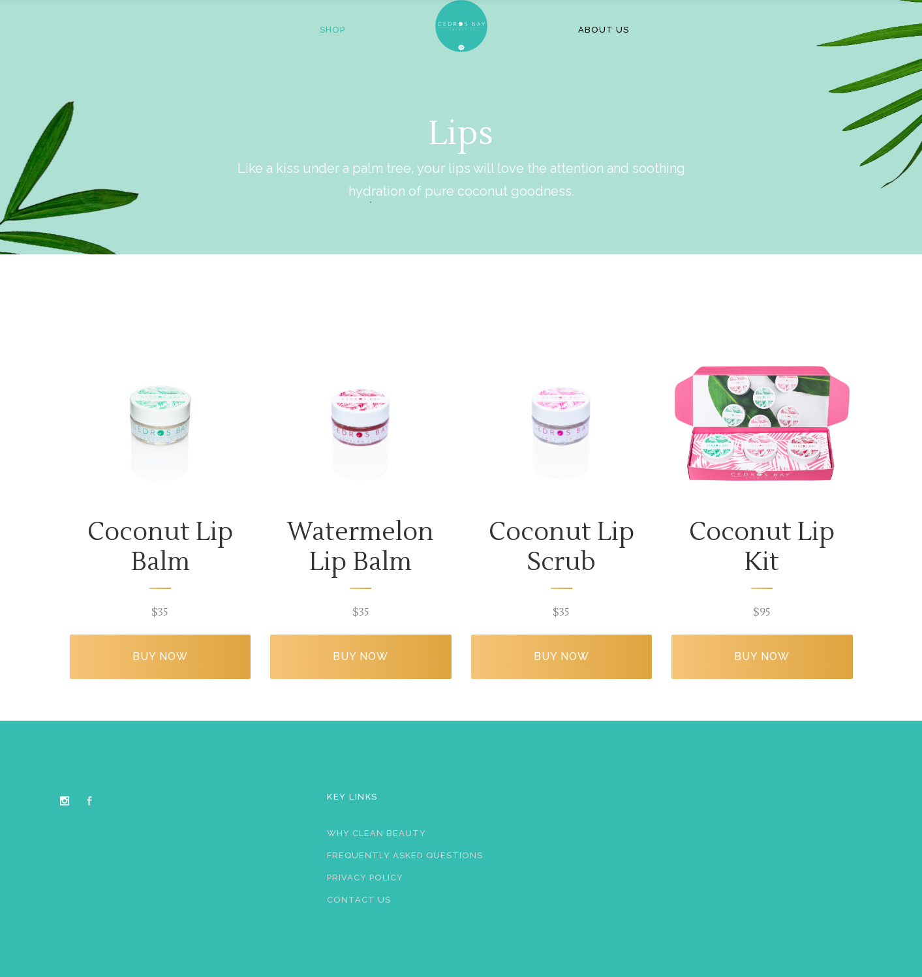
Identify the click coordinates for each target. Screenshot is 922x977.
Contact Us (359, 900)
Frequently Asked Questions (405, 855)
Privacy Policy (365, 877)
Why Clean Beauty (376, 833)
